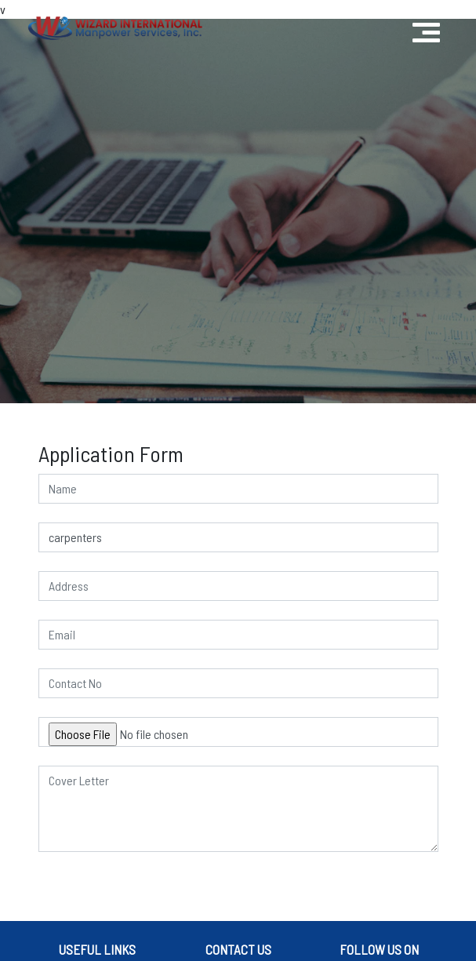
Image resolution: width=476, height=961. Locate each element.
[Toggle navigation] (426, 28)
